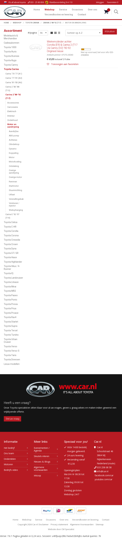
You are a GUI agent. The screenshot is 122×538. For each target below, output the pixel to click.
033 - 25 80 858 (36, 2)
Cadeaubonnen (11, 43)
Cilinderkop (14, 144)
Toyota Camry (11, 65)
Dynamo (13, 149)
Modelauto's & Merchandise (11, 37)
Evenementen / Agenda (41, 449)
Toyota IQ (8, 273)
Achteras (13, 140)
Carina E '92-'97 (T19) (12, 216)
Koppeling (13, 153)
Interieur (11, 116)
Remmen (13, 181)
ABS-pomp (14, 135)
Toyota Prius (10, 308)
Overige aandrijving (14, 171)
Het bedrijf (9, 448)
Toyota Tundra (11, 334)
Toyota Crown (11, 244)
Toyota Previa (11, 304)
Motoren (8, 464)
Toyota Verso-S (11, 350)
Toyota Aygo (10, 60)
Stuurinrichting (15, 190)
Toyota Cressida (12, 240)
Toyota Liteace (11, 282)
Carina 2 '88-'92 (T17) (13, 96)
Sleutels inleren (41, 456)
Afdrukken (110, 31)
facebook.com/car (104, 475)
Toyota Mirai (10, 286)
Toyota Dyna (10, 248)
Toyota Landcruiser (13, 278)
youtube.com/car (103, 479)
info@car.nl (102, 471)
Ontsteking (14, 166)
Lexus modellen (12, 364)
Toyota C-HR (10, 226)
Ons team (9, 453)
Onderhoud (12, 120)
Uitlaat (12, 194)
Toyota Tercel (10, 330)
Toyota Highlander (13, 262)
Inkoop (37, 475)
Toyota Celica (10, 222)
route (111, 463)
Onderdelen (10, 459)
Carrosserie (12, 107)
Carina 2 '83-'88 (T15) (12, 89)
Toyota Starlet (11, 321)
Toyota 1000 (10, 47)
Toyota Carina (11, 69)
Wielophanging (16, 210)
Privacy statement (59, 524)
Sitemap (100, 524)
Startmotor (14, 186)
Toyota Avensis (11, 56)
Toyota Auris (10, 51)
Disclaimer (44, 524)
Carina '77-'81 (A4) (13, 78)
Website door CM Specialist (61, 529)
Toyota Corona (11, 235)
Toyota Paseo (11, 295)
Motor (11, 157)
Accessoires (13, 103)
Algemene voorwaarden (40, 468)
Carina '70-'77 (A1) (13, 73)
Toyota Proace (11, 313)
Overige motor (15, 177)
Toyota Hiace (10, 257)
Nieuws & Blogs (42, 461)
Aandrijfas (13, 131)
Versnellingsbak (16, 199)
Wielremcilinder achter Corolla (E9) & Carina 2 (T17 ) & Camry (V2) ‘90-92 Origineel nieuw (73, 53)
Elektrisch (11, 111)
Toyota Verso (10, 346)
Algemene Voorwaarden (82, 524)
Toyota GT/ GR (11, 253)
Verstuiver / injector (14, 204)
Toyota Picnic (10, 299)
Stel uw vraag (12, 418)
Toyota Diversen (12, 359)
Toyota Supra (10, 326)
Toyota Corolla (11, 231)
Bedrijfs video (11, 470)
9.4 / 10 (58, 2)
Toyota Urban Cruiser (10, 340)
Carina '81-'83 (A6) (13, 82)
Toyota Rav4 (10, 317)
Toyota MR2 (10, 291)
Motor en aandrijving (13, 125)
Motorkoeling (15, 161)
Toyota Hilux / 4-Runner (12, 267)
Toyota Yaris (10, 355)
